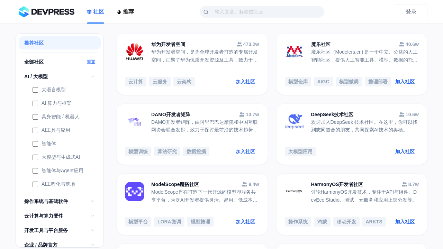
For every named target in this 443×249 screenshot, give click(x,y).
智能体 (44, 144)
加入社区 (245, 81)
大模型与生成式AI (56, 158)
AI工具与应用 (51, 131)
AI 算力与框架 (52, 104)
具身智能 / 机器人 (56, 117)
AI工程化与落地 (54, 185)
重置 (91, 62)
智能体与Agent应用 (58, 171)
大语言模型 (49, 90)
